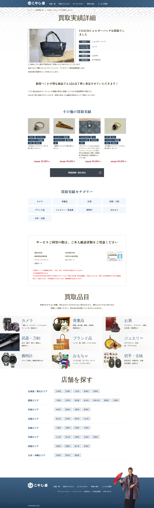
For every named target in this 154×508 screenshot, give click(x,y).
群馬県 (106, 400)
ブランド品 (40, 209)
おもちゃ (114, 209)
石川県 (86, 418)
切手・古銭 (40, 218)
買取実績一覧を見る (77, 172)
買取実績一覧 (39, 10)
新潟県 (67, 418)
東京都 (77, 400)
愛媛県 (67, 446)
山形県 (77, 391)
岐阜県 (58, 409)
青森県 (95, 391)
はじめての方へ (78, 4)
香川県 (77, 446)
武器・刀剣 (114, 201)
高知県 (86, 446)
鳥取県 (95, 437)
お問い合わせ (107, 491)
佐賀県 (58, 455)
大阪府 (86, 428)
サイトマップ (77, 491)
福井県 (77, 418)
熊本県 (67, 455)
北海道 (58, 391)
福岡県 (77, 455)
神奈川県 (96, 400)
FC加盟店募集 (96, 491)
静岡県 (86, 409)
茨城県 (115, 400)
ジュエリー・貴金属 (64, 209)
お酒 (89, 201)
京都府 (67, 428)
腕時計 (89, 209)
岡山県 (67, 437)
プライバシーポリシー (64, 491)
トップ (30, 10)
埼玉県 (67, 400)
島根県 (77, 437)
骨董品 (65, 201)
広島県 (86, 437)
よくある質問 (102, 4)
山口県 (58, 437)
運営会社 (87, 491)
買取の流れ (91, 4)
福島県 (86, 391)
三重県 (58, 428)
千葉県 (58, 400)
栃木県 (86, 400)
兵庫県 (77, 428)
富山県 (58, 418)
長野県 (77, 409)
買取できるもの (64, 4)
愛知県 (67, 409)
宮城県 (67, 391)
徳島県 (58, 446)
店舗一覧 (52, 4)
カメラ (40, 201)
